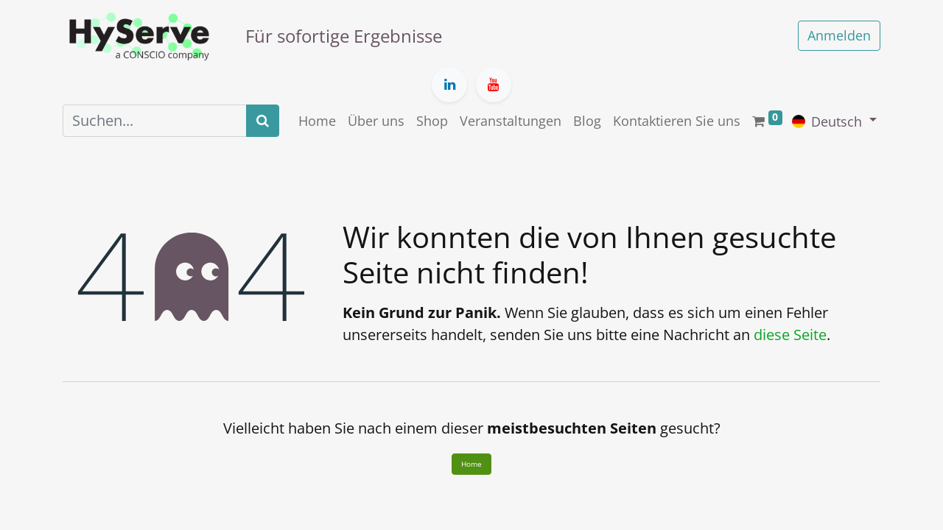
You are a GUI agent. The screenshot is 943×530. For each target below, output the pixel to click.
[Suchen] (262, 121)
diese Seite (790, 334)
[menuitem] (317, 121)
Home (471, 464)
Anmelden (839, 35)
